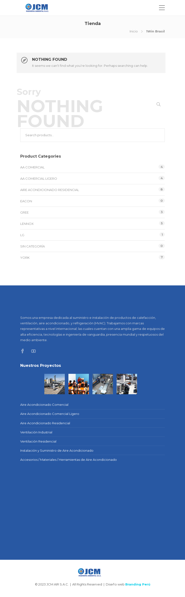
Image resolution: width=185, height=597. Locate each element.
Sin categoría (32, 246)
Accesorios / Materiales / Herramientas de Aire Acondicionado (68, 460)
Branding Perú (137, 584)
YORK (25, 257)
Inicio (134, 31)
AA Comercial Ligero (38, 178)
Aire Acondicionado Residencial (49, 190)
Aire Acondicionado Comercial (44, 404)
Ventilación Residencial (38, 441)
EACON (26, 201)
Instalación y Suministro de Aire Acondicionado (56, 450)
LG (22, 235)
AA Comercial (32, 167)
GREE (24, 212)
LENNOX (27, 224)
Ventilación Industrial (36, 432)
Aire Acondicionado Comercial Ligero (49, 414)
